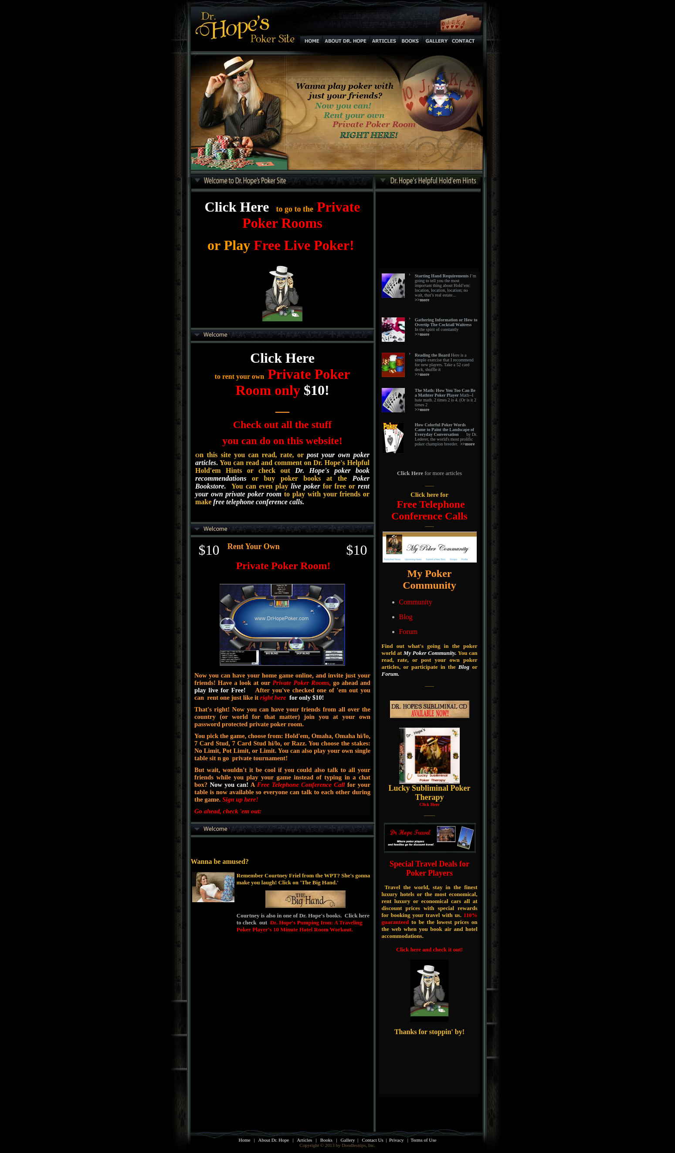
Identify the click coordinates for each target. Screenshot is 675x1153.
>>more (467, 444)
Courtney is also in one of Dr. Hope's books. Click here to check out (303, 922)
